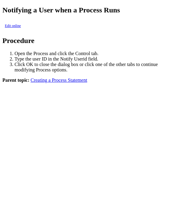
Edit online (13, 26)
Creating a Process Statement (59, 80)
